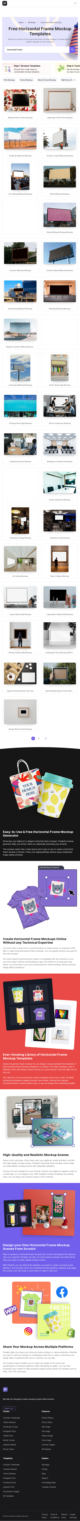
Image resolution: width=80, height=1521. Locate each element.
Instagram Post (9, 1478)
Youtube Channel (49, 1487)
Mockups (32, 22)
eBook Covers (9, 1440)
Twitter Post (8, 1436)
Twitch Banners (9, 1422)
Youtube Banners (10, 1469)
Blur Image (46, 1427)
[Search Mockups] (37, 49)
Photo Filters (47, 1422)
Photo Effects (47, 1418)
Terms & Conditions (55, 1516)
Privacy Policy (45, 1516)
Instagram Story (9, 1431)
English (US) (8, 1408)
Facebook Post (9, 1482)
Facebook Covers (10, 1427)
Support (45, 1478)
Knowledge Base (49, 1482)
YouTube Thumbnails (11, 1418)
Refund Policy (64, 1516)
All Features (46, 1449)
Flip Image (46, 1431)
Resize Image (47, 1436)
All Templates (8, 1496)
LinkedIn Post (8, 1487)
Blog (43, 1473)
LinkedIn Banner (9, 1444)
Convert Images (48, 1444)
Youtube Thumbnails (11, 1464)
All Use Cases (8, 1449)
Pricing (44, 1469)
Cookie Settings (73, 1516)
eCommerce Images (11, 1491)
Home (21, 22)
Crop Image (46, 1440)
